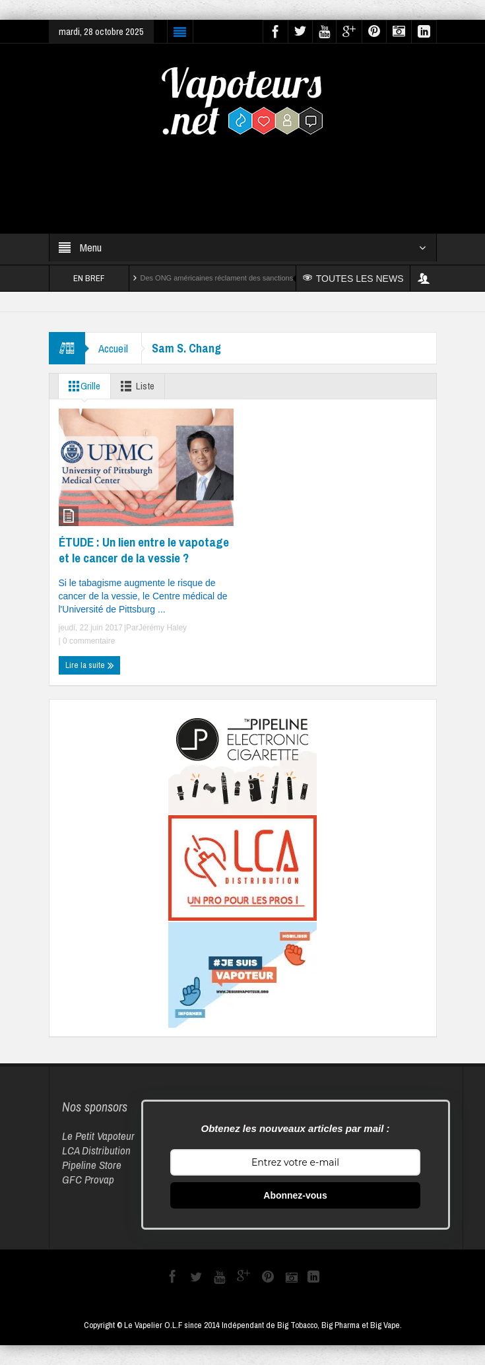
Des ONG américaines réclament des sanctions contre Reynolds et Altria (257, 278)
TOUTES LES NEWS (353, 278)
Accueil (113, 348)
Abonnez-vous (295, 1195)
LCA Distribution (96, 1150)
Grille (81, 386)
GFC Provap (88, 1179)
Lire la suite (89, 665)
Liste (134, 386)
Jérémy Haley (163, 627)
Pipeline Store (91, 1164)
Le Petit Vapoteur (98, 1135)
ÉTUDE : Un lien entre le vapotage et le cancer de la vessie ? (144, 550)
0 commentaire (88, 641)
